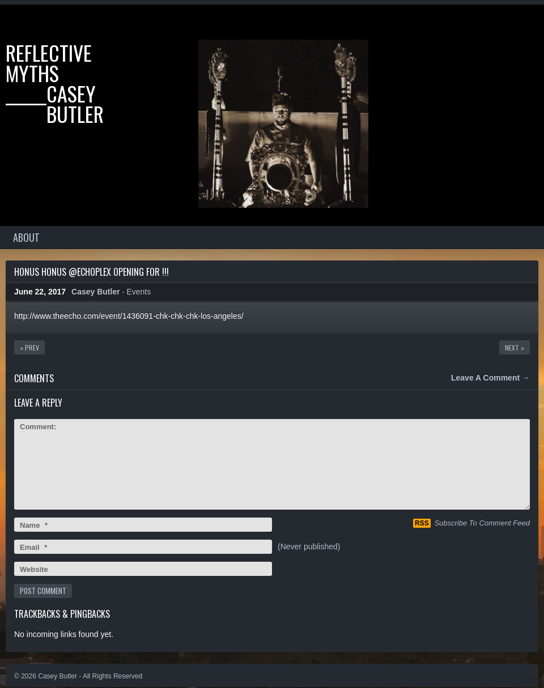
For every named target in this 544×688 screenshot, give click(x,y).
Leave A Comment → (490, 378)
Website (34, 569)
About (26, 237)
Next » (514, 347)
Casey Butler (95, 291)
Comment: (38, 426)
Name (34, 525)
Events (138, 291)
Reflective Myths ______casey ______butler (55, 83)
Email (33, 547)
